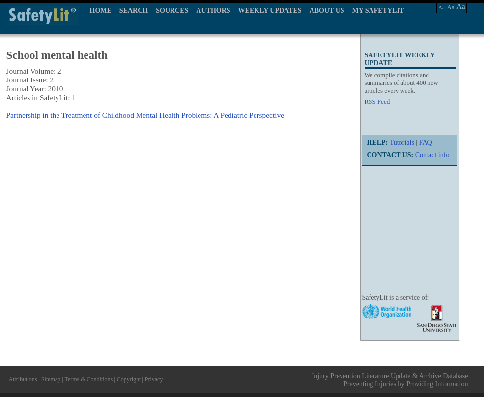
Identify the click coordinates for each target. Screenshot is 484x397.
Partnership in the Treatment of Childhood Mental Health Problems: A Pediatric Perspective (145, 115)
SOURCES (172, 10)
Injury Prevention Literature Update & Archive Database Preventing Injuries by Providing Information (390, 380)
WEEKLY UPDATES (270, 10)
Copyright (129, 379)
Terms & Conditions (88, 379)
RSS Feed (377, 101)
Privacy (154, 379)
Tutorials (402, 142)
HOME (101, 10)
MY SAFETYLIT (378, 10)
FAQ (425, 142)
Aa (441, 7)
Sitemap (50, 379)
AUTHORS (213, 10)
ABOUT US (327, 10)
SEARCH (133, 10)
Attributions (23, 379)
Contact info (432, 155)
